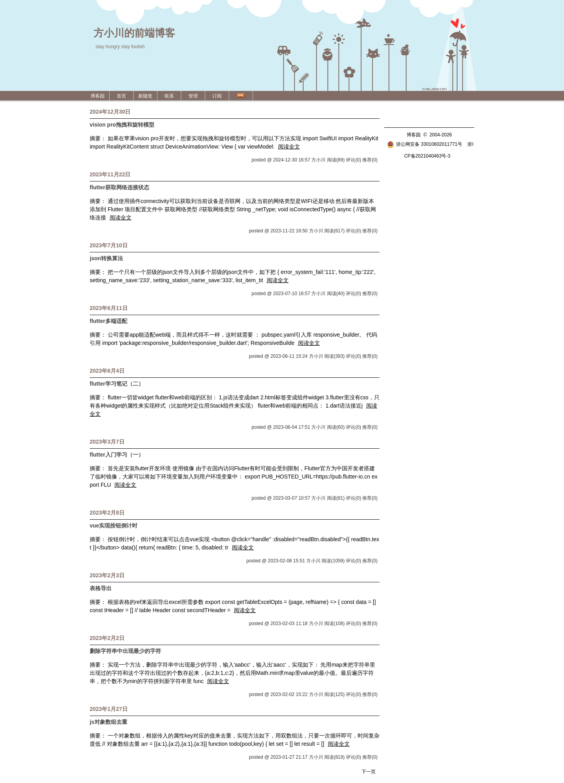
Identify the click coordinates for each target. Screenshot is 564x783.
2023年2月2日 (107, 638)
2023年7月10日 (109, 245)
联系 (169, 96)
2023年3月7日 (107, 442)
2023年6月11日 (109, 308)
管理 (193, 96)
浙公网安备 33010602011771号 (424, 144)
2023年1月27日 (109, 709)
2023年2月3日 (107, 575)
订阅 (217, 96)
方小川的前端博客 (134, 33)
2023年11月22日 (110, 174)
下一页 (369, 771)
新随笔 (145, 96)
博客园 (97, 96)
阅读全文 (289, 146)
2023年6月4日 (107, 371)
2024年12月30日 (110, 112)
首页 (121, 96)
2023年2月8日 (107, 512)
